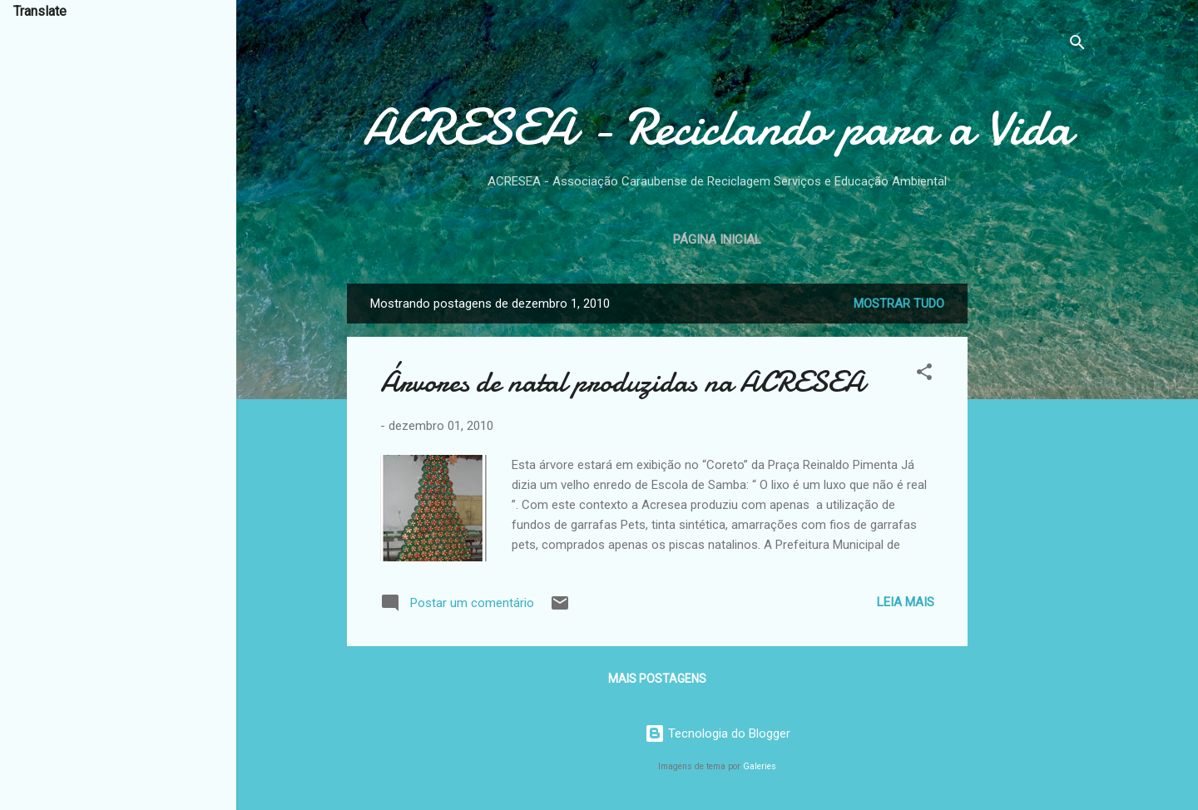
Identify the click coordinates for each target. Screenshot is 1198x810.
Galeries (759, 766)
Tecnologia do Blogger (717, 733)
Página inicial (717, 239)
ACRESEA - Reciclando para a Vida (717, 127)
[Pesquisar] (1077, 45)
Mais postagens (657, 678)
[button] (924, 375)
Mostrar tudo (899, 303)
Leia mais (905, 602)
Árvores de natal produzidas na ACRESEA (622, 382)
